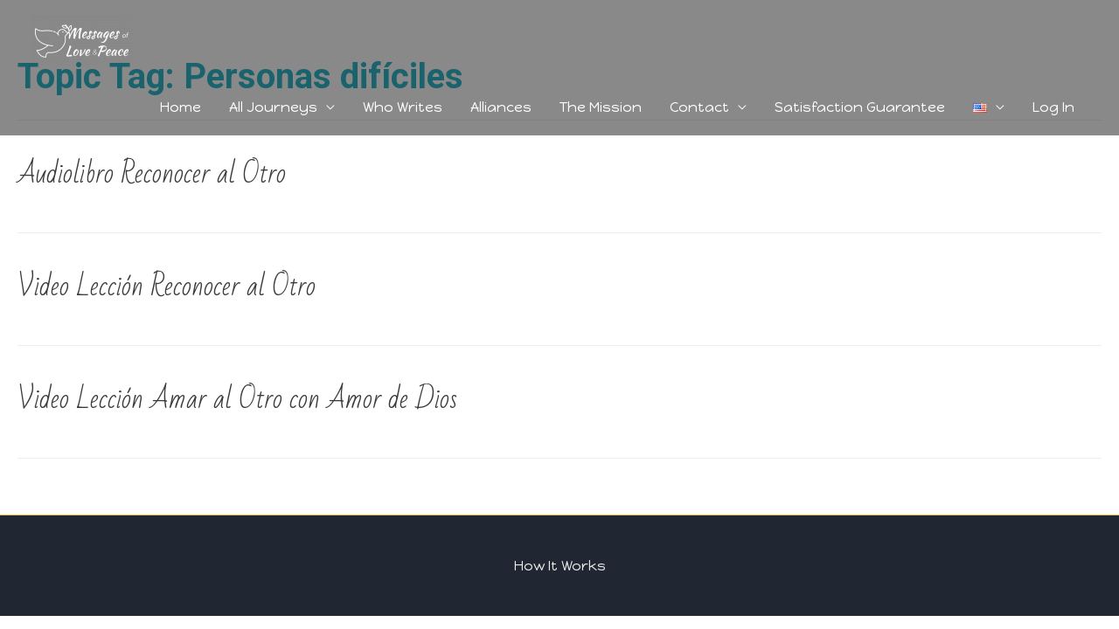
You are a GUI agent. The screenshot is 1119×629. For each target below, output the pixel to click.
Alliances (501, 107)
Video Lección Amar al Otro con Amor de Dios (237, 399)
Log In (1053, 107)
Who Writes (402, 107)
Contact (699, 107)
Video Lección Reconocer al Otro (166, 286)
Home (180, 107)
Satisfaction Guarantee (860, 107)
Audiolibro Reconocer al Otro (151, 173)
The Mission (601, 107)
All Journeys (273, 107)
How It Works (560, 565)
